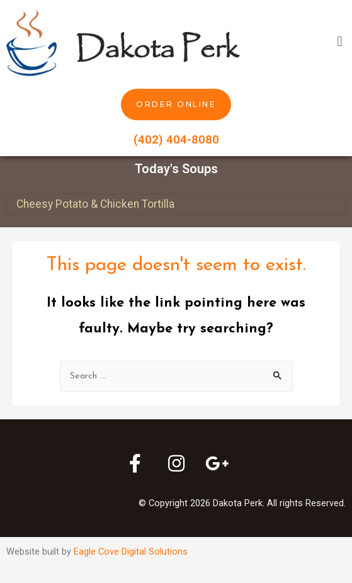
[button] (340, 41)
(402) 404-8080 (176, 139)
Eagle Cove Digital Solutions (131, 551)
